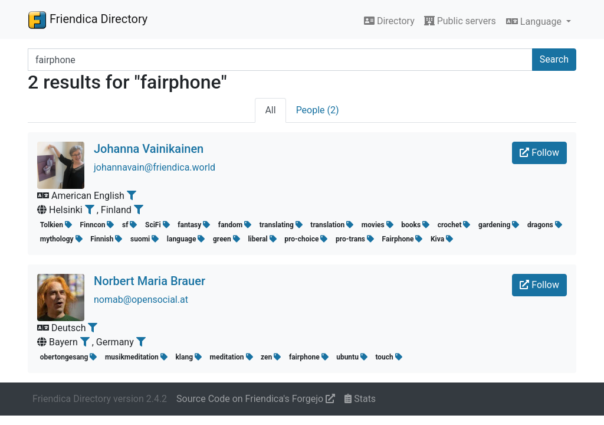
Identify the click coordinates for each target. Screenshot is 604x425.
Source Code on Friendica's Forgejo (255, 398)
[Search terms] (280, 59)
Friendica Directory (87, 19)
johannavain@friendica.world (154, 167)
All (270, 110)
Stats (360, 398)
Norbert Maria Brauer (149, 281)
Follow (539, 152)
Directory (389, 21)
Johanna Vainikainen (148, 149)
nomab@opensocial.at (141, 299)
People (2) (317, 110)
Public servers (460, 21)
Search (554, 59)
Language (535, 21)
